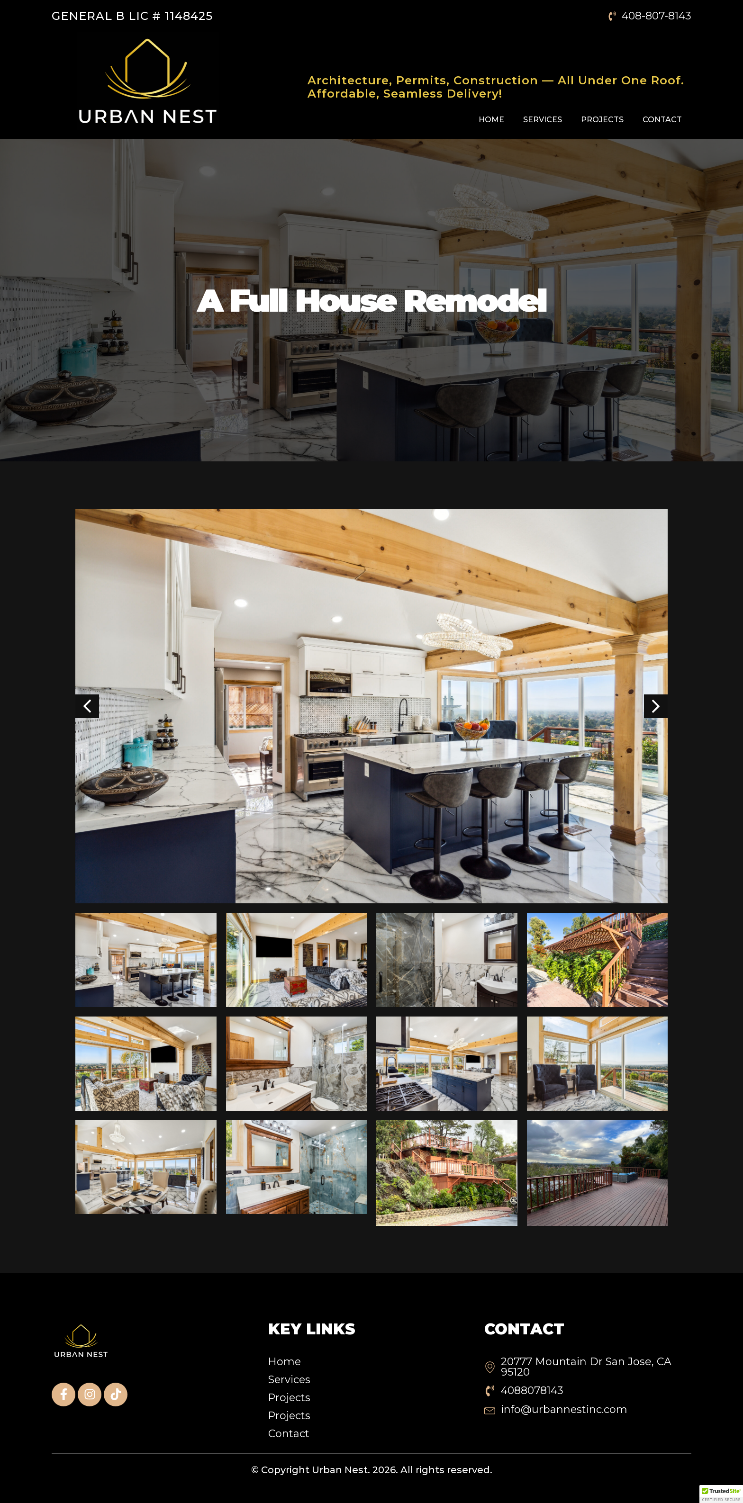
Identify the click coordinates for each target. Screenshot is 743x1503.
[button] (721, 1494)
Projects (602, 119)
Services (542, 119)
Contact (662, 119)
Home (491, 119)
